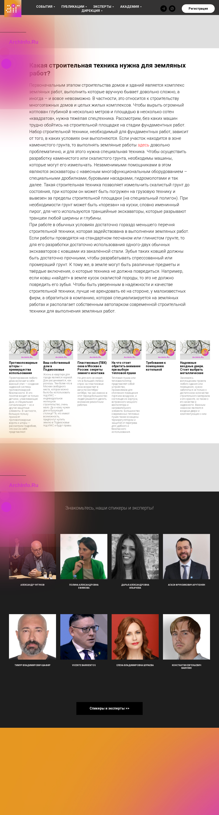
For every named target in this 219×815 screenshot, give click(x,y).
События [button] (44, 7)
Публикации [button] (72, 7)
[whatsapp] (172, 8)
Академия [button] (129, 7)
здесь (143, 144)
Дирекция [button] (90, 11)
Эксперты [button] (102, 7)
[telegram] (163, 8)
